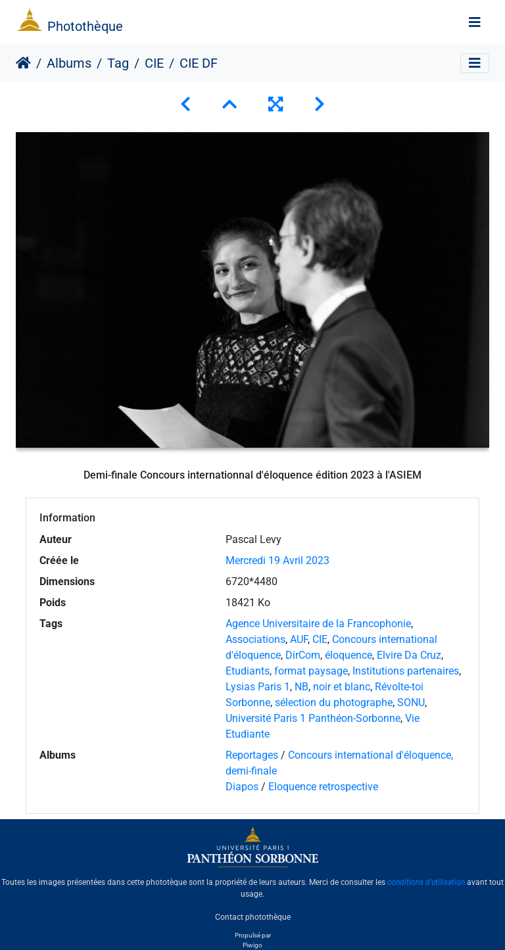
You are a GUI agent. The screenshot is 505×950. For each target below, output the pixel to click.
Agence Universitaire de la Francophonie (318, 623)
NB (301, 686)
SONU (411, 702)
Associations (255, 639)
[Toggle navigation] (474, 22)
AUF (299, 639)
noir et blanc (341, 686)
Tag (118, 63)
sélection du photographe (334, 702)
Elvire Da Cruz (409, 655)
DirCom (302, 655)
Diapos (243, 786)
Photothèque (85, 26)
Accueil (23, 63)
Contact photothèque (253, 916)
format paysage (311, 671)
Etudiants (248, 671)
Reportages (252, 755)
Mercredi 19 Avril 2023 (277, 560)
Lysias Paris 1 (258, 686)
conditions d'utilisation (426, 882)
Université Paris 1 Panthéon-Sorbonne (313, 718)
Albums (69, 63)
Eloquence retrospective (323, 786)
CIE (154, 63)
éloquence (348, 655)
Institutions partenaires (405, 671)
